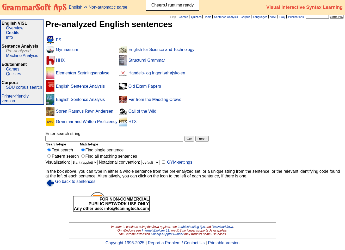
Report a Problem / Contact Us (176, 243)
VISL (273, 16)
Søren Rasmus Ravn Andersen (84, 111)
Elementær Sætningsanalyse (82, 73)
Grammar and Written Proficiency (86, 121)
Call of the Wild (142, 111)
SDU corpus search (24, 87)
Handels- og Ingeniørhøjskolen (156, 73)
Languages (260, 16)
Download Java (222, 227)
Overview (14, 28)
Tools (207, 16)
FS (58, 40)
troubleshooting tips (191, 227)
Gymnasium (67, 49)
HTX (132, 121)
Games (183, 16)
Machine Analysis (22, 55)
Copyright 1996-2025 (125, 243)
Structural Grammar (146, 60)
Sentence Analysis (226, 16)
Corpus (245, 16)
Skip (173, 16)
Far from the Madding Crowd (155, 99)
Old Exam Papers (144, 86)
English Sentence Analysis (80, 86)
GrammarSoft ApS (34, 7)
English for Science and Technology (161, 49)
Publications (296, 16)
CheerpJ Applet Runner (167, 234)
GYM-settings (179, 162)
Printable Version (223, 243)
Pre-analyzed (18, 51)
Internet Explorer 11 (155, 230)
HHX (60, 60)
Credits (12, 32)
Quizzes (196, 16)
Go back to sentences (75, 181)
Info (9, 37)
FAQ (282, 16)
